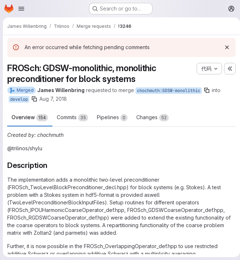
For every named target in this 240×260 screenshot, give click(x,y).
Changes (152, 117)
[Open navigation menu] (21, 8)
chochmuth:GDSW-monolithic (168, 91)
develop (19, 99)
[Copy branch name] (206, 90)
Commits (72, 117)
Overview (30, 117)
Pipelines (112, 117)
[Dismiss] (224, 47)
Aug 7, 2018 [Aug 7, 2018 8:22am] (53, 99)
